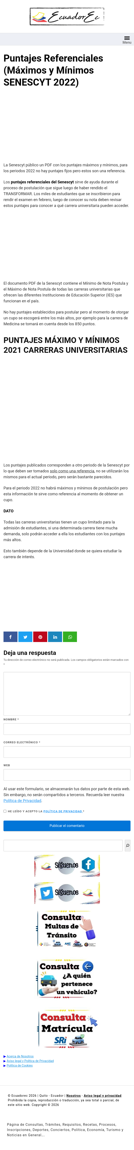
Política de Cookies (20, 1065)
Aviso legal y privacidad (102, 1095)
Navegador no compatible (67, 408)
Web (6, 765)
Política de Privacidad (22, 800)
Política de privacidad (63, 811)
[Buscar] (128, 845)
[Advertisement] (67, 126)
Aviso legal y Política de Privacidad (30, 1061)
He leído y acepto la (43, 811)
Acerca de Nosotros (20, 1056)
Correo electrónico (21, 742)
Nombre (11, 719)
